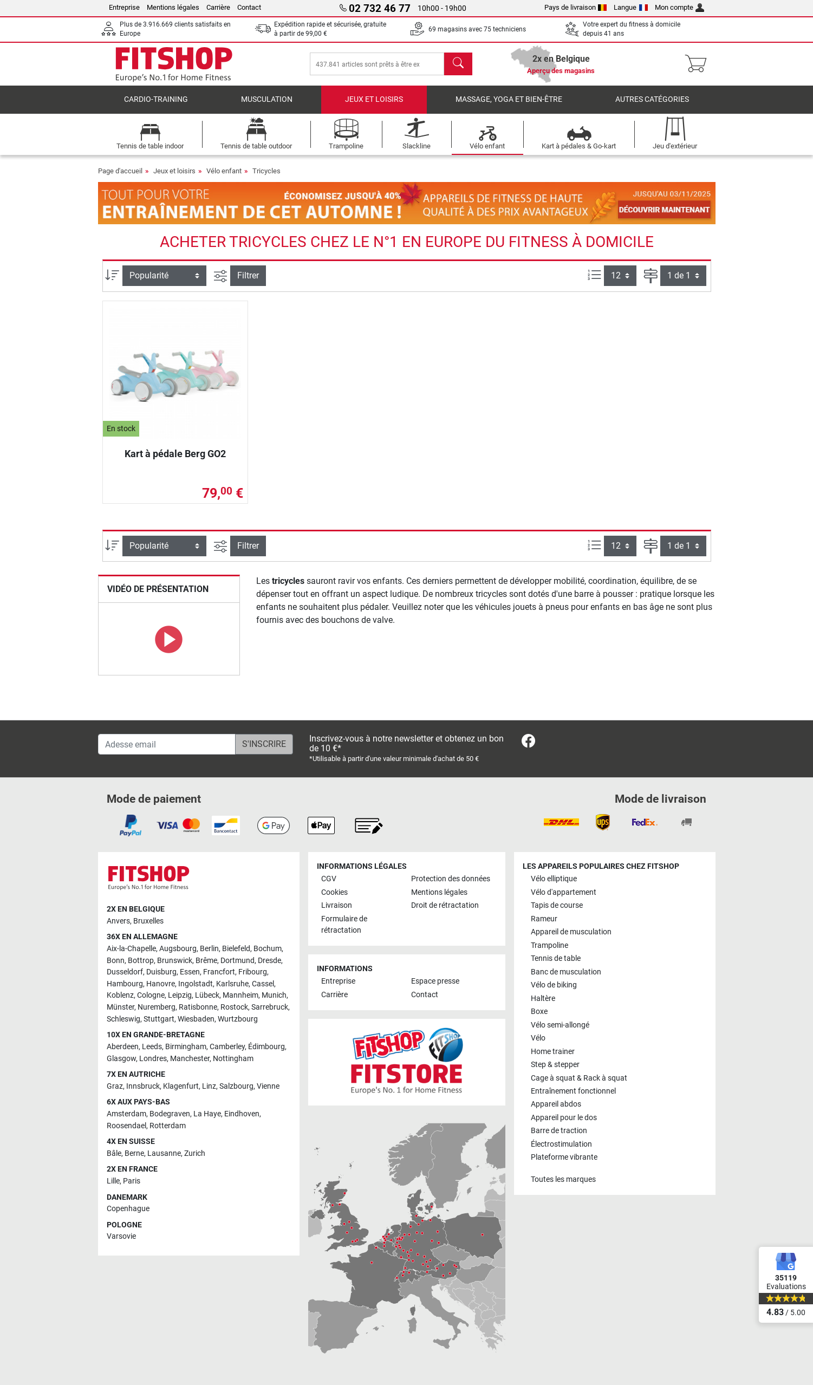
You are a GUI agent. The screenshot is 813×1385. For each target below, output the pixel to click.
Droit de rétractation (445, 905)
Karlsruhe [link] (232, 984)
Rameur (544, 919)
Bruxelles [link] (148, 921)
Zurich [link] (194, 1153)
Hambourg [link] (125, 984)
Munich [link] (274, 995)
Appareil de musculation (571, 932)
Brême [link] (206, 960)
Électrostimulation (561, 1144)
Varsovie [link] (121, 1236)
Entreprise (124, 7)
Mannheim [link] (240, 995)
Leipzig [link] (180, 995)
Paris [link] (131, 1181)
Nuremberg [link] (156, 1007)
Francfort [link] (219, 972)
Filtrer (248, 276)
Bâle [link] (114, 1153)
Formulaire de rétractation (344, 924)
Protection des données (450, 878)
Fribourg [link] (252, 972)
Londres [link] (153, 1058)
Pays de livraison (575, 7)
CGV (328, 878)
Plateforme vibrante (564, 1157)
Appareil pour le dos (564, 1117)
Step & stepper (555, 1064)
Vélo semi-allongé (560, 1025)
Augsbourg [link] (178, 948)
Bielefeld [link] (236, 948)
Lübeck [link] (207, 995)
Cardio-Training (156, 100)
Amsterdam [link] (126, 1114)
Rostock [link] (234, 1007)
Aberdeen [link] (123, 1046)
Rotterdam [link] (167, 1125)
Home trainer (553, 1051)
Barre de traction (559, 1130)
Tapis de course (557, 905)
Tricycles (266, 171)
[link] (528, 743)
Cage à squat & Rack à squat (579, 1078)
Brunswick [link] (174, 960)
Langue (631, 7)
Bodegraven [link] (169, 1114)
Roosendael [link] (126, 1125)
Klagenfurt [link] (181, 1086)
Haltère (543, 998)
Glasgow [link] (121, 1058)
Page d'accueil (120, 171)
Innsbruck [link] (143, 1086)
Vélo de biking (554, 985)
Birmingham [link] (185, 1046)
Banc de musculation (566, 972)
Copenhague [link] (128, 1208)
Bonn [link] (116, 960)
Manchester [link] (190, 1058)
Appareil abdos (556, 1104)
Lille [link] (113, 1181)
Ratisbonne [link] (198, 1007)
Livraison (336, 905)
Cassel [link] (263, 984)
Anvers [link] (118, 921)
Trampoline (549, 945)
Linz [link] (209, 1086)
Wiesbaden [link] (196, 1019)
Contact (249, 7)
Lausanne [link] (164, 1153)
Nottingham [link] (233, 1058)
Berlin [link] (209, 948)
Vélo (538, 1038)
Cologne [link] (151, 995)
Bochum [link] (267, 948)
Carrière (218, 7)
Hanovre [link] (160, 984)
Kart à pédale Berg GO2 (175, 453)
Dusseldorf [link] (125, 972)
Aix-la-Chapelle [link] (131, 948)
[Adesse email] (167, 744)
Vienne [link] (268, 1086)
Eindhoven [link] (241, 1114)
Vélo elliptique (554, 878)
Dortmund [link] (237, 960)
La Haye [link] (207, 1114)
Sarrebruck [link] (269, 1007)
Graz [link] (115, 1086)
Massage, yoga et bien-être (509, 100)
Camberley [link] (227, 1046)
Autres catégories (652, 100)
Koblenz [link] (120, 995)
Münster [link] (120, 1007)
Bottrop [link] (141, 960)
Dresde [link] (269, 960)
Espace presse (435, 981)
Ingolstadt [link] (195, 984)
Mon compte (680, 7)
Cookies (334, 892)
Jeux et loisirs (374, 100)
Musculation (266, 100)
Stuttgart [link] (159, 1019)
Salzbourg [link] (236, 1086)
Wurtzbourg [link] (238, 1019)
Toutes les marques (563, 1179)
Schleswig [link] (123, 1019)
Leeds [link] (152, 1046)
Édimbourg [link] (266, 1046)
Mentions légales (173, 7)
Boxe (539, 1011)
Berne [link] (134, 1153)
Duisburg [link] (161, 972)
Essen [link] (190, 972)
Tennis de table (556, 958)
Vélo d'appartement (563, 892)
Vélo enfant (224, 171)
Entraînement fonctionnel (573, 1091)
